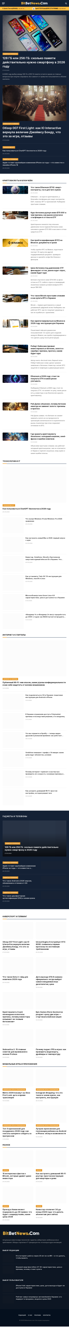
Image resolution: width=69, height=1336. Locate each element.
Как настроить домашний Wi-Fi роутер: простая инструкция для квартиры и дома (51, 1185)
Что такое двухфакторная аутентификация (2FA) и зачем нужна (19, 903)
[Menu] (3, 3)
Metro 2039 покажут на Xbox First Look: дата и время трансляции (16, 1104)
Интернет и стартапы (10, 679)
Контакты (46, 1324)
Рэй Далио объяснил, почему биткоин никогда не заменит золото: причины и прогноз (48, 406)
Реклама (37, 1324)
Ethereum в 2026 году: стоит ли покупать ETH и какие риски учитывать (45, 378)
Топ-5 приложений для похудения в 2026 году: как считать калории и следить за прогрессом (17, 1141)
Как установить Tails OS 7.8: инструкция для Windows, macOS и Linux (43, 577)
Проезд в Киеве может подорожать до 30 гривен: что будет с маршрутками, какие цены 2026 (17, 1222)
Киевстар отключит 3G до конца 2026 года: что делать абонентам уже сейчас (49, 1221)
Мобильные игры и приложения (14, 1098)
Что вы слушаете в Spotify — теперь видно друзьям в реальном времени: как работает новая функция (43, 734)
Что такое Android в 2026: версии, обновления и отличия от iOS (17, 885)
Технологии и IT (8, 147)
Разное (5, 1179)
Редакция (22, 1324)
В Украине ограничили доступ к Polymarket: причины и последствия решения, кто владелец (45, 715)
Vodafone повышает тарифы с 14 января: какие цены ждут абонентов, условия (44, 754)
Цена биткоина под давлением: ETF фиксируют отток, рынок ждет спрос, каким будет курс (48, 270)
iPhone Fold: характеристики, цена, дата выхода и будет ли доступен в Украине (40, 1296)
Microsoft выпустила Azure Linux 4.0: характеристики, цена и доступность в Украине (45, 596)
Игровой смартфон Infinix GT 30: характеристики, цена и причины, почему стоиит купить (39, 1277)
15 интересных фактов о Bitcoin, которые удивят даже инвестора (17, 1185)
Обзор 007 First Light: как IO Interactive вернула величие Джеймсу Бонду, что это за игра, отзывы (32, 132)
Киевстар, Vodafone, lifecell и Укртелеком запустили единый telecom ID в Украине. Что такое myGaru (43, 558)
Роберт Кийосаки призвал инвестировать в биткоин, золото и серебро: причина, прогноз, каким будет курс (47, 349)
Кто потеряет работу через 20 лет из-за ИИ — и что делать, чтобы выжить (40, 1266)
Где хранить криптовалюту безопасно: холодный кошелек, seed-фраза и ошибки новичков (48, 436)
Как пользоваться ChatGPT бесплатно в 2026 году (24, 151)
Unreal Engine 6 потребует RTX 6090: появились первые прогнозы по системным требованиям (50, 955)
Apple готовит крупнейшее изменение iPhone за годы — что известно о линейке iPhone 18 (33, 164)
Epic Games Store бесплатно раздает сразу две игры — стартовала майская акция (49, 1023)
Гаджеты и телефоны (10, 54)
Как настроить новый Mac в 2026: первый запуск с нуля (45, 539)
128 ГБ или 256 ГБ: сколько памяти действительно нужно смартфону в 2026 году (34, 62)
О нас (30, 1324)
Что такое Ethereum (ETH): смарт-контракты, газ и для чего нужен (46, 188)
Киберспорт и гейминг (11, 123)
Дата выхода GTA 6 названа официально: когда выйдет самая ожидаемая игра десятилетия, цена (49, 990)
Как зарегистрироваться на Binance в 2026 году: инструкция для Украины (48, 322)
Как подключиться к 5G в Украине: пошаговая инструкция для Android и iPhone (44, 696)
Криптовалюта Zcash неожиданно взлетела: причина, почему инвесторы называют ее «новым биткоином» (16, 1026)
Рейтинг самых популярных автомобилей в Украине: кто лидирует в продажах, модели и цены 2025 (39, 1307)
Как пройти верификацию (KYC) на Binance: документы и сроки (46, 241)
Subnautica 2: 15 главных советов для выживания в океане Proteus (15, 1061)
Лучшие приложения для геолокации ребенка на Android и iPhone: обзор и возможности (51, 1140)
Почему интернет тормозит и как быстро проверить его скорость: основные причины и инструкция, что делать (44, 773)
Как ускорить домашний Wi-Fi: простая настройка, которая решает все (41, 792)
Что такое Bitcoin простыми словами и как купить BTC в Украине (48, 297)
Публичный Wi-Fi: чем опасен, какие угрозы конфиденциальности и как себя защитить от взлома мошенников (34, 683)
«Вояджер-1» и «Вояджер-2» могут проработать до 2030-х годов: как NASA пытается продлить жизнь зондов (45, 616)
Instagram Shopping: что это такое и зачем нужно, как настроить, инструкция (49, 1104)
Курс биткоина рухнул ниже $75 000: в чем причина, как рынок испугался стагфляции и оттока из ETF (48, 215)
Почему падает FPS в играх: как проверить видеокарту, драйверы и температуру (51, 1061)
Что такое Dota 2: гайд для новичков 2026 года (15, 987)
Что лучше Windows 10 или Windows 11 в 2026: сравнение (43, 520)
